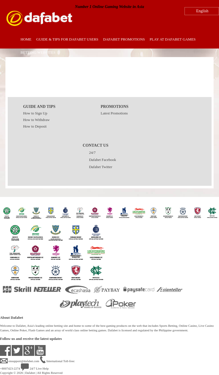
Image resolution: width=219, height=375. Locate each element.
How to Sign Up (35, 113)
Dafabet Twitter (97, 167)
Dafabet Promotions (124, 39)
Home (26, 39)
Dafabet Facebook (99, 160)
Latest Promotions (114, 113)
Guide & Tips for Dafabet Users (67, 39)
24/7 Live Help (34, 368)
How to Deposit (34, 126)
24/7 (89, 152)
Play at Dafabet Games (173, 39)
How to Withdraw (36, 120)
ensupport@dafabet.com (20, 361)
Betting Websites (38, 52)
